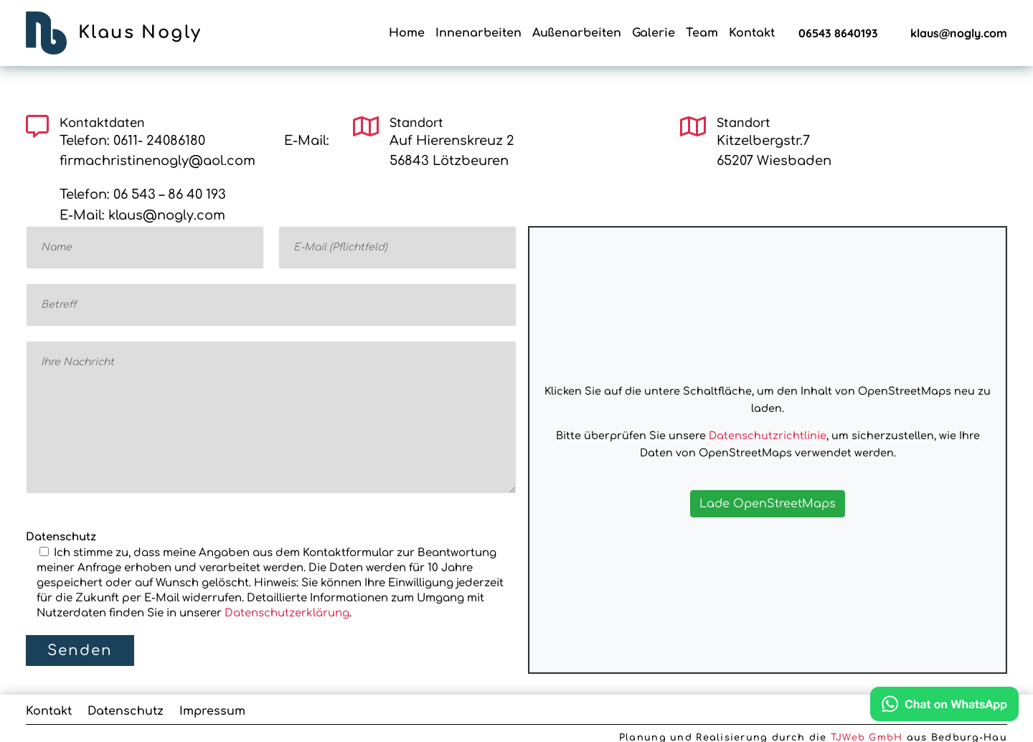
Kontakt (752, 33)
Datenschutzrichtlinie (767, 435)
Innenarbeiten (478, 33)
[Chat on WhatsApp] (944, 707)
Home (407, 33)
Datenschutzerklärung (287, 613)
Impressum (212, 712)
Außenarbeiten (576, 33)
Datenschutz (126, 712)
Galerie (653, 33)
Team (702, 33)
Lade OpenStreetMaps (767, 503)
